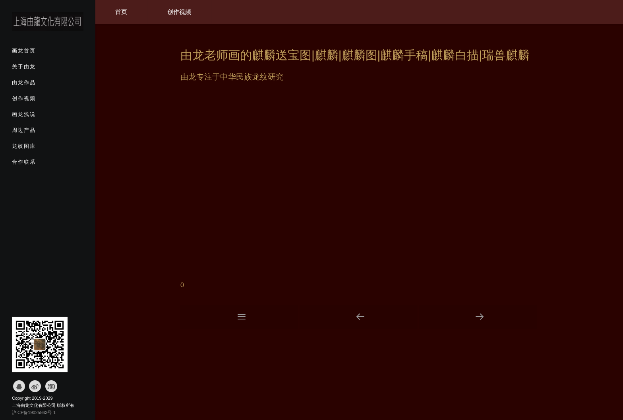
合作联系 (38, 164)
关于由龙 (38, 69)
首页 (121, 11)
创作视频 (38, 100)
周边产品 (38, 132)
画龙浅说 (38, 116)
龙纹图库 (38, 148)
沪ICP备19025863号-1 (34, 412)
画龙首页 (38, 53)
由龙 (188, 76)
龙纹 (260, 76)
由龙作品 (38, 85)
